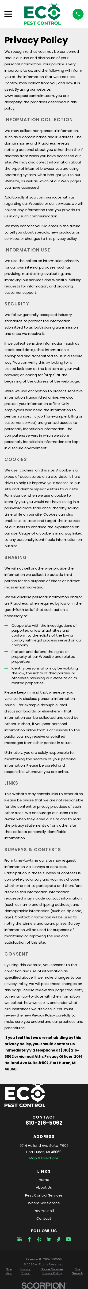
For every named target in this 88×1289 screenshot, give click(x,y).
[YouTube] (68, 1239)
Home (44, 1179)
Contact (43, 1218)
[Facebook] (29, 1239)
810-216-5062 (44, 1122)
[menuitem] (8, 1271)
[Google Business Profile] (19, 1239)
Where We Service (44, 1202)
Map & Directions (44, 1158)
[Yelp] (39, 1239)
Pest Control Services (44, 1195)
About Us (44, 1187)
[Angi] (58, 1239)
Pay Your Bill (44, 1210)
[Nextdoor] (48, 1239)
